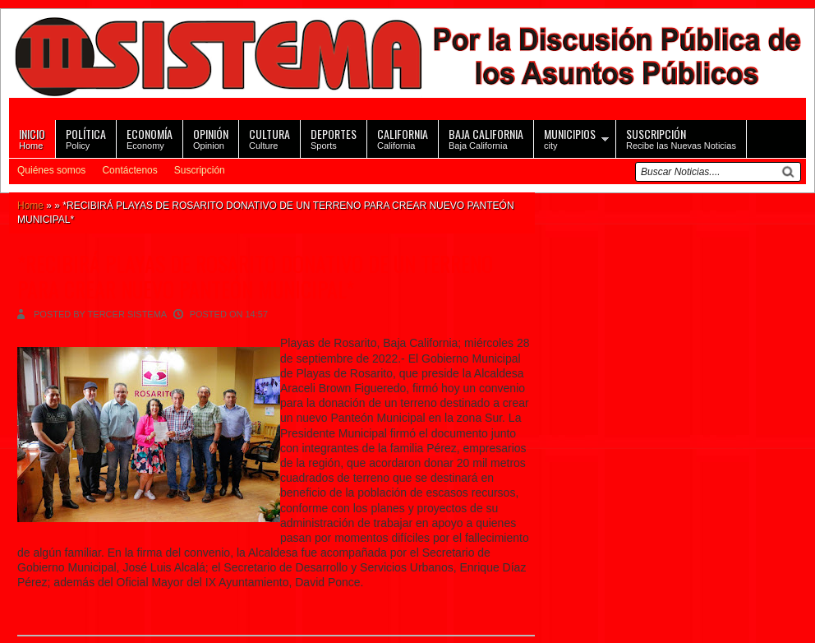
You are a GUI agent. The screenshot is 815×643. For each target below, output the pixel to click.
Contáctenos (129, 170)
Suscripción (199, 170)
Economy (150, 137)
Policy (86, 137)
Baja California (486, 137)
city (570, 137)
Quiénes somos (51, 170)
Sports (334, 137)
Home (32, 137)
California (402, 137)
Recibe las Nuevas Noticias (681, 137)
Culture (269, 137)
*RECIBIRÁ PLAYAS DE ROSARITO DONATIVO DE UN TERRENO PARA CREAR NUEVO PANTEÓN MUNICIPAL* (255, 276)
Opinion (210, 137)
